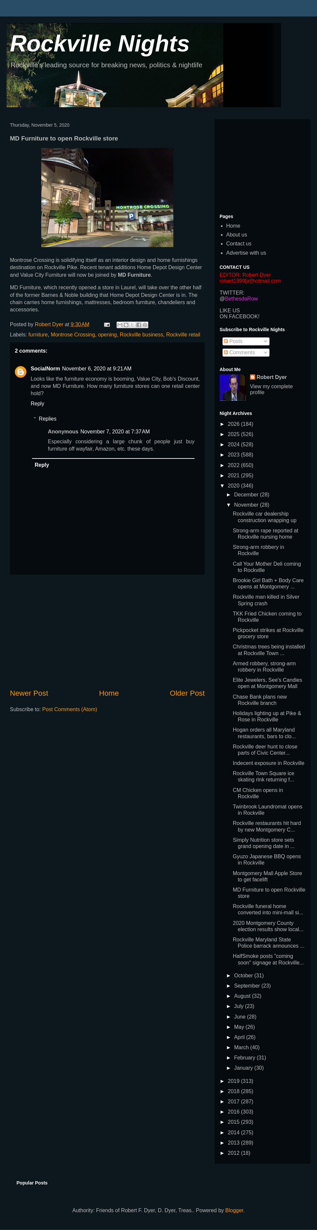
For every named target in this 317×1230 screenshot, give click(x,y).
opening (107, 334)
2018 (234, 1091)
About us (236, 234)
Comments (239, 352)
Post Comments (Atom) (69, 709)
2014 (234, 1132)
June (240, 1017)
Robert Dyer (272, 377)
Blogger (234, 1210)
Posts (233, 341)
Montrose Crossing (73, 334)
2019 (234, 1081)
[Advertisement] (107, 631)
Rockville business (141, 334)
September (248, 986)
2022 (234, 465)
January (244, 1068)
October (244, 975)
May (240, 1027)
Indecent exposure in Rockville (268, 763)
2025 (234, 434)
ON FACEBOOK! (240, 316)
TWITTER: (232, 293)
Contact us (238, 243)
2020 (234, 486)
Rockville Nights (100, 43)
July (239, 1006)
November (247, 505)
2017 (234, 1101)
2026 (234, 424)
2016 (234, 1112)
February (245, 1057)
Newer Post (29, 693)
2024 (234, 444)
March (242, 1047)
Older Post (187, 693)
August (243, 996)
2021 (234, 475)
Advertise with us (246, 253)
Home (109, 693)
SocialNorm (45, 368)
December (247, 494)
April (240, 1037)
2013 (234, 1143)
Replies (47, 419)
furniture (38, 334)
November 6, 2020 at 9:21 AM (96, 368)
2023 (234, 454)
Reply (37, 403)
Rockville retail (183, 334)
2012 (234, 1153)
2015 (234, 1122)
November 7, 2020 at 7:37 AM (115, 431)
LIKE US (230, 310)
